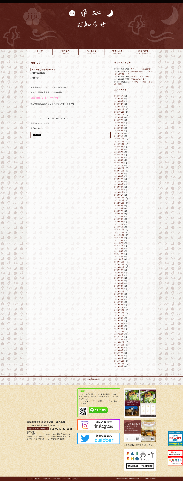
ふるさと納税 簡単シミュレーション (139, 445)
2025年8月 (119, 117)
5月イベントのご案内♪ (140, 76)
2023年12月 (119, 168)
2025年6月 (119, 123)
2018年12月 (119, 310)
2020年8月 (119, 273)
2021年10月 (119, 235)
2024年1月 (119, 165)
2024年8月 (119, 149)
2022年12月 (119, 198)
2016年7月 (119, 353)
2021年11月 (119, 232)
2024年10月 (119, 144)
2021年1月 (119, 259)
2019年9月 (119, 294)
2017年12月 (119, 331)
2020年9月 (119, 270)
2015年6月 (119, 366)
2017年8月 (119, 334)
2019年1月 (119, 307)
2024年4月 (119, 160)
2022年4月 (119, 219)
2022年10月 (119, 203)
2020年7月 (119, 275)
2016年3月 (119, 356)
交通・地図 (56, 478)
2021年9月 (119, 238)
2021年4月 (119, 251)
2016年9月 (119, 348)
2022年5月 (119, 216)
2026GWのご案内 (138, 79)
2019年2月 (119, 305)
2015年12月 (119, 361)
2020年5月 (119, 281)
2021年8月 (119, 240)
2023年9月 (119, 173)
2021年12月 (119, 230)
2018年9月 (119, 318)
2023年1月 (119, 195)
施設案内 (38, 478)
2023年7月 (119, 179)
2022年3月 (119, 222)
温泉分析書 (66, 478)
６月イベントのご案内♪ (141, 69)
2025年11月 (119, 112)
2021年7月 (119, 243)
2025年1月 (119, 136)
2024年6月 (119, 155)
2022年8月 (119, 208)
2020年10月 (119, 267)
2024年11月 (119, 141)
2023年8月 (119, 176)
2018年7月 (119, 321)
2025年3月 (119, 131)
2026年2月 (119, 104)
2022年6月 (119, 214)
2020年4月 (119, 283)
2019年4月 (119, 302)
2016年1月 (119, 358)
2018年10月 (119, 315)
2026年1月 (119, 107)
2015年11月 (119, 364)
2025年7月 (119, 120)
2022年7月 (119, 211)
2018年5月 (119, 326)
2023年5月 (119, 184)
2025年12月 (119, 109)
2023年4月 (119, 187)
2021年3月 (119, 254)
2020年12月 (119, 262)
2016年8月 (119, 350)
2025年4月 (119, 128)
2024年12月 (119, 139)
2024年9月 (119, 147)
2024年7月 (119, 152)
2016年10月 (119, 345)
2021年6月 (119, 246)
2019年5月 (119, 299)
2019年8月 (119, 297)
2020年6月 (119, 278)
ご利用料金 (47, 478)
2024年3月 (119, 163)
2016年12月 (119, 342)
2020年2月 (119, 289)
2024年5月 (119, 157)
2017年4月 (119, 339)
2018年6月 (119, 323)
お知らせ (76, 478)
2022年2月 (119, 224)
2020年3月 (119, 286)
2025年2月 (119, 133)
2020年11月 (119, 265)
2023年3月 (119, 190)
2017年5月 (119, 337)
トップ (30, 478)
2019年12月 (119, 291)
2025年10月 (119, 115)
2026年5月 (119, 96)
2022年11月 (119, 200)
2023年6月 (119, 182)
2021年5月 (119, 248)
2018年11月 (119, 313)
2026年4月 (119, 99)
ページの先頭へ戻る (91, 379)
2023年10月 (119, 171)
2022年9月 (119, 206)
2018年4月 (119, 329)
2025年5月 (119, 125)
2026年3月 (119, 101)
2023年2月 (119, 192)
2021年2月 (119, 256)
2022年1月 (119, 227)
